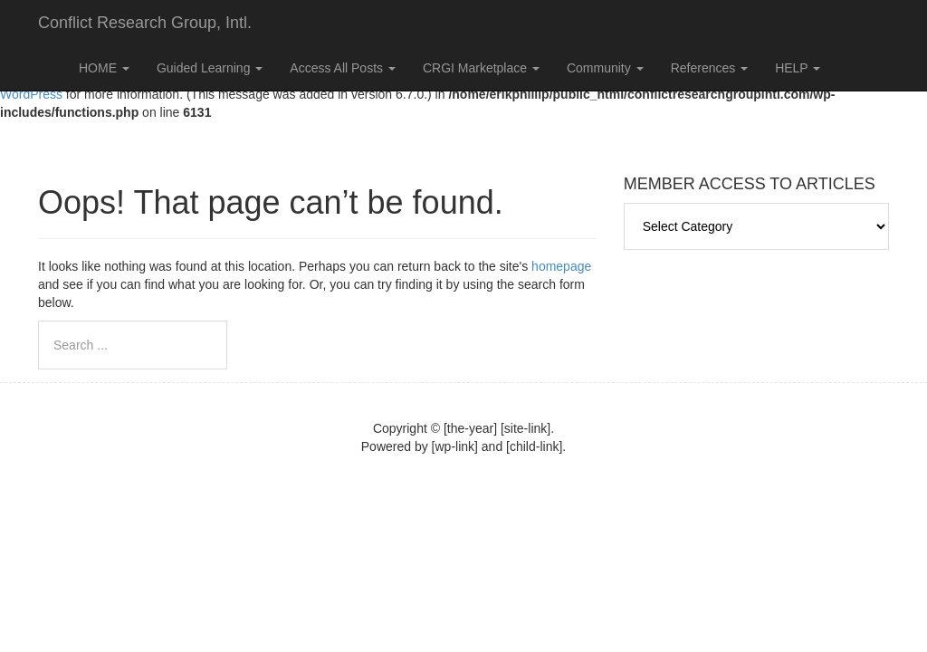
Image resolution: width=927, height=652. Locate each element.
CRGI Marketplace (481, 68)
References (709, 68)
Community (605, 68)
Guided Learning (210, 68)
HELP (797, 68)
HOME (104, 68)
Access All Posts (343, 68)
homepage (561, 266)
